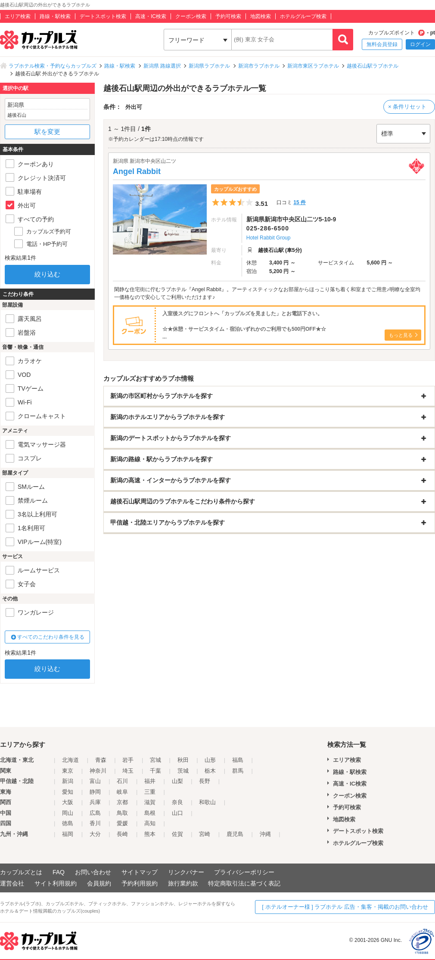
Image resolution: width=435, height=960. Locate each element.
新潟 (67, 781)
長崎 (122, 834)
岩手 (128, 760)
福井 (149, 781)
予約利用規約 (139, 883)
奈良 (177, 802)
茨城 (183, 770)
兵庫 (95, 802)
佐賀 (177, 834)
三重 (149, 792)
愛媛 (122, 823)
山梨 (177, 781)
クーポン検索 (190, 16)
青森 (100, 760)
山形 (210, 760)
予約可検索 (228, 16)
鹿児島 (235, 834)
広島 (95, 813)
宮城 (155, 760)
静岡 (95, 792)
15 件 (299, 202)
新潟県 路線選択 (162, 66)
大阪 (67, 802)
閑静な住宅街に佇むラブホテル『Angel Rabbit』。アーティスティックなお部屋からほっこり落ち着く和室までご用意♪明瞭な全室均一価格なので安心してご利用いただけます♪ (267, 293)
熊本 (149, 834)
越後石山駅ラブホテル (372, 66)
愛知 (67, 792)
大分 (95, 834)
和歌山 (207, 802)
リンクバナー (186, 872)
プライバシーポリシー (244, 872)
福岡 (67, 834)
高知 (149, 823)
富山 (95, 781)
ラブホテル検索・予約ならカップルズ (52, 66)
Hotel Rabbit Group (268, 238)
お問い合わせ (93, 872)
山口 (177, 813)
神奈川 (98, 770)
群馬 (237, 770)
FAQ (59, 872)
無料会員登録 (382, 44)
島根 (149, 813)
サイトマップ (139, 872)
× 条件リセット (407, 106)
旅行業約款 (183, 883)
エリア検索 (18, 16)
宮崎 (204, 834)
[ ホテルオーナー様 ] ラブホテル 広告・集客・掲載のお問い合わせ (345, 907)
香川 (95, 823)
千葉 (155, 770)
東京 (67, 770)
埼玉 (128, 770)
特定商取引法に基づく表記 (244, 883)
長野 (204, 781)
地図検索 (260, 16)
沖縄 (265, 834)
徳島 (67, 823)
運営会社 (12, 883)
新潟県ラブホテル (209, 66)
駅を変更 (47, 131)
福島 (237, 760)
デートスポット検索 (103, 16)
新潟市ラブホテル (259, 66)
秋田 (183, 760)
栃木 (210, 770)
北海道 (70, 760)
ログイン (420, 44)
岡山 (67, 813)
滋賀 (149, 802)
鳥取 (122, 813)
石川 (122, 781)
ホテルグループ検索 (303, 16)
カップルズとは (21, 872)
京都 (122, 802)
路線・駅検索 (55, 16)
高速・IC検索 (150, 16)
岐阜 (122, 792)
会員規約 (99, 883)
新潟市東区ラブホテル (313, 66)
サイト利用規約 (55, 883)
